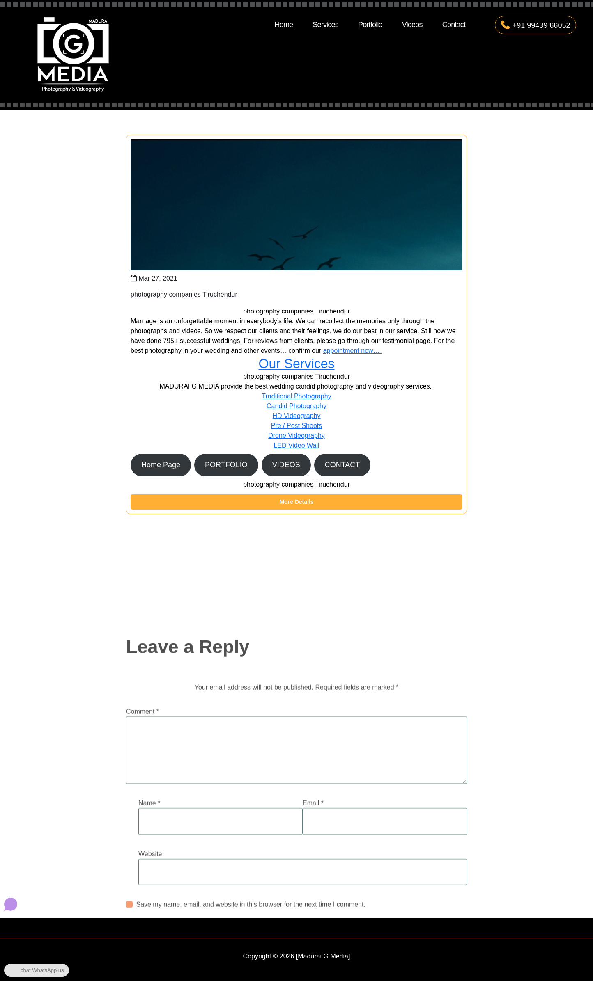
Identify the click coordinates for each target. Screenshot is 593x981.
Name (149, 856)
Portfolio (370, 25)
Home (283, 25)
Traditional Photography (296, 396)
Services (325, 25)
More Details (296, 502)
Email (313, 856)
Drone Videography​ (296, 435)
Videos (412, 25)
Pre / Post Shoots (296, 425)
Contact (453, 25)
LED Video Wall (296, 445)
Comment (142, 764)
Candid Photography (296, 405)
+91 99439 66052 (535, 25)
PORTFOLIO (226, 465)
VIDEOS (286, 465)
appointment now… (352, 350)
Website (150, 907)
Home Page (160, 465)
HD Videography (296, 415)
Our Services (297, 363)
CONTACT (342, 465)
